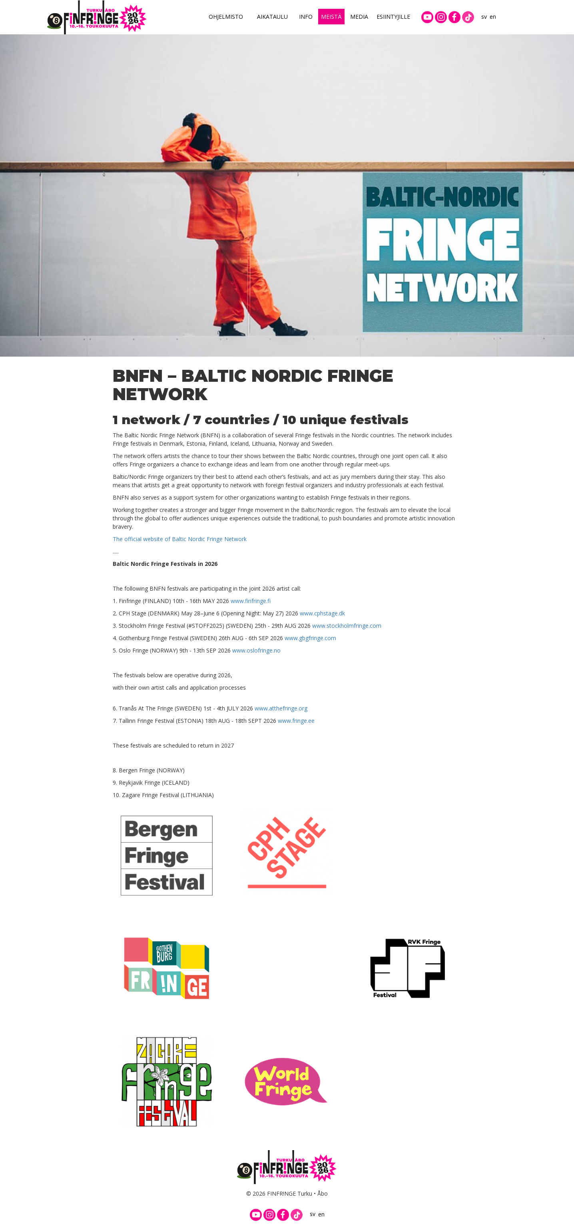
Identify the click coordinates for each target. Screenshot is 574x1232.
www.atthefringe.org (281, 708)
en (493, 16)
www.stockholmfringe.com (346, 625)
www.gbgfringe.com (310, 638)
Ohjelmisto (226, 16)
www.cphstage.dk (322, 613)
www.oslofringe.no (256, 650)
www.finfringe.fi (251, 601)
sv (484, 16)
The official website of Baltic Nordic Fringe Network (180, 539)
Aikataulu (272, 16)
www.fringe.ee (296, 720)
